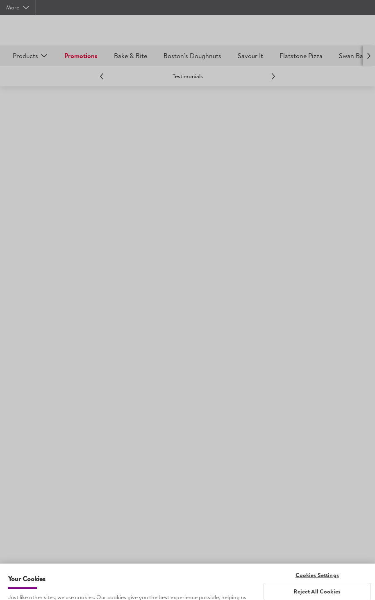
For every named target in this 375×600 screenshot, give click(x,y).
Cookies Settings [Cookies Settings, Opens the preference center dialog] (317, 584)
